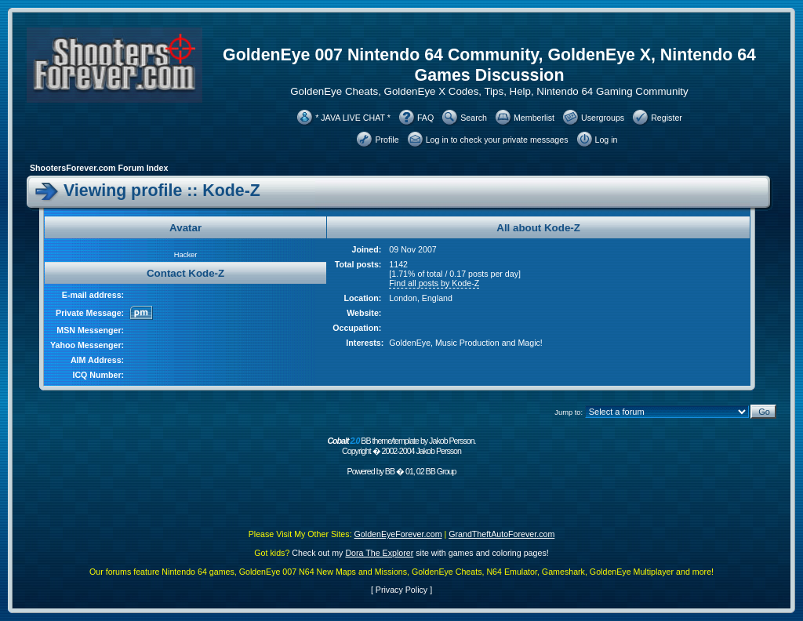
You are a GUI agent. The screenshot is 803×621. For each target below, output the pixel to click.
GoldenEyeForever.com (398, 534)
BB (389, 471)
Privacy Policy (401, 589)
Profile (386, 139)
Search (473, 117)
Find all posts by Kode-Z (434, 283)
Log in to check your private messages (497, 139)
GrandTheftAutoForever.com (501, 534)
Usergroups (602, 117)
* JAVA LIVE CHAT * (353, 117)
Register (666, 117)
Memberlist (534, 117)
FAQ (425, 117)
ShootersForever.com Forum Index (99, 167)
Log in (606, 139)
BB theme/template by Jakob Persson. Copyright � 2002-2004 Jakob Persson (401, 446)
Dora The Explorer (379, 552)
